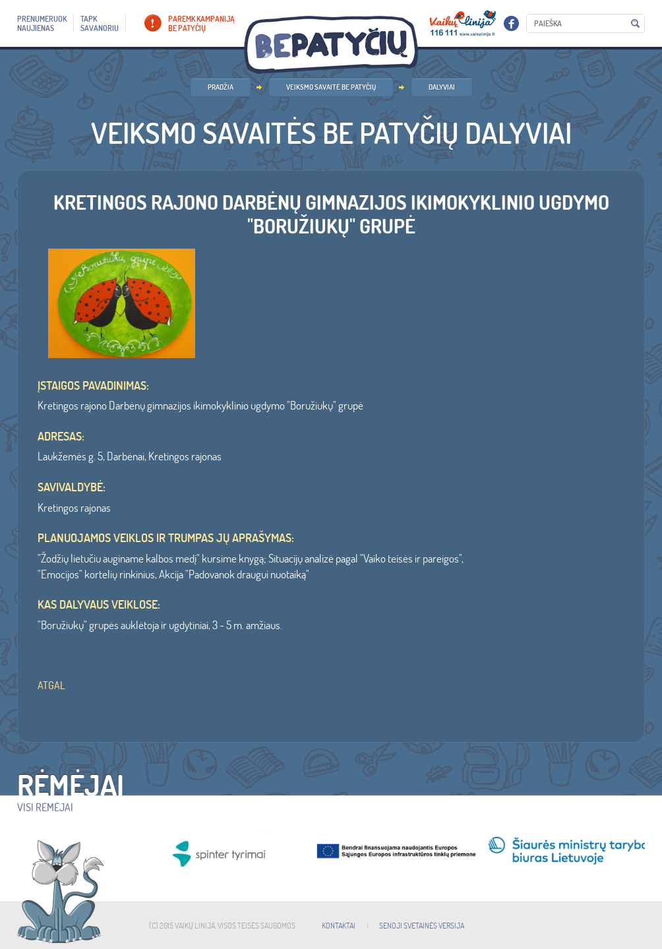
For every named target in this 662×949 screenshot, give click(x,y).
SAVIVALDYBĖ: (71, 487)
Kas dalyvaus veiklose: (99, 604)
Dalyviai (442, 87)
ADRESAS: (61, 436)
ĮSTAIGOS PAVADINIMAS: (93, 386)
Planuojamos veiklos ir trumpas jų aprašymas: (166, 538)
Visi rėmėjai (45, 807)
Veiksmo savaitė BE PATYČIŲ (331, 87)
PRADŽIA (220, 87)
